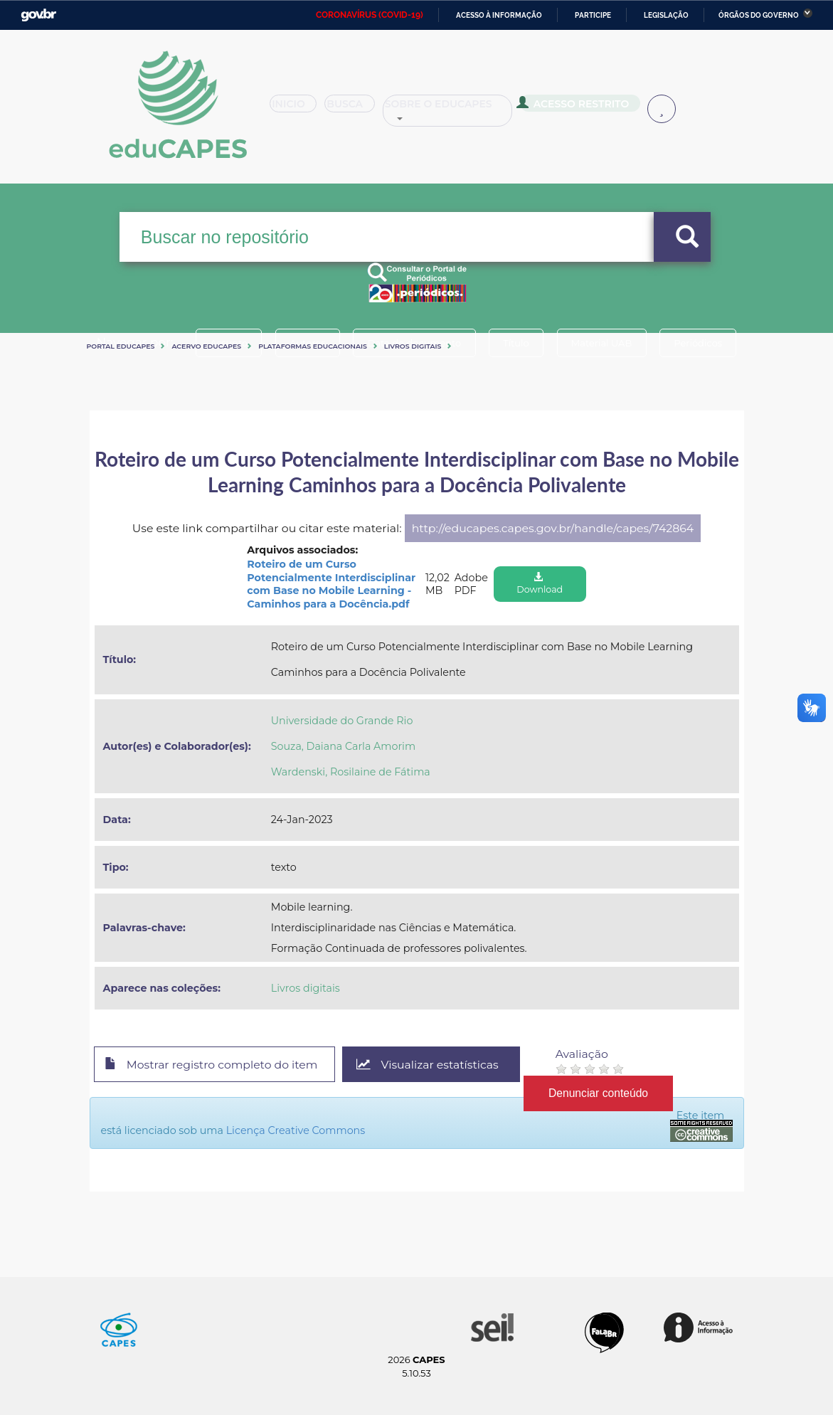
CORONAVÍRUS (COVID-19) (369, 15)
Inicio (298, 110)
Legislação (666, 15)
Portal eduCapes (121, 346)
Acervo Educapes (206, 346)
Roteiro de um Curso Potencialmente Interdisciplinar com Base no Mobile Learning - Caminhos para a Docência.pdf (331, 584)
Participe (593, 15)
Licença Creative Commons (296, 1130)
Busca (363, 110)
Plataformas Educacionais (312, 346)
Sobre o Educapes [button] (469, 110)
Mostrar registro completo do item (212, 1065)
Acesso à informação (499, 15)
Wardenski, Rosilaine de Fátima (350, 771)
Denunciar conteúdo (601, 1092)
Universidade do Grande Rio (342, 720)
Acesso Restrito (593, 108)
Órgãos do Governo (758, 15)
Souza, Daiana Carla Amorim (343, 746)
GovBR (38, 15)
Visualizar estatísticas (430, 1064)
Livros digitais (413, 346)
